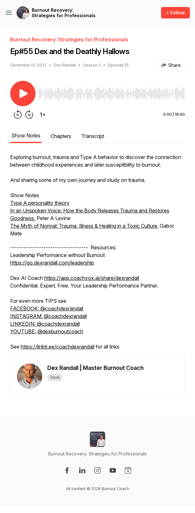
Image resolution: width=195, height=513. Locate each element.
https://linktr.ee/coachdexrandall (57, 346)
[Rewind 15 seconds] (17, 114)
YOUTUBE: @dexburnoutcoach (46, 331)
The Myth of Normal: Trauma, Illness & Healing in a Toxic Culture (83, 226)
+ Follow (175, 12)
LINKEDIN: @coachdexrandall (45, 324)
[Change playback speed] (42, 114)
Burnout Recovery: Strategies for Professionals (64, 12)
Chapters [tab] (60, 136)
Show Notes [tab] (25, 135)
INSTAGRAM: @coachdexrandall (48, 316)
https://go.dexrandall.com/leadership (52, 263)
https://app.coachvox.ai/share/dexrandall (91, 278)
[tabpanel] (97, 255)
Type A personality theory (40, 203)
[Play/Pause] (23, 93)
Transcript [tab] (92, 136)
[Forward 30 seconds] (29, 114)
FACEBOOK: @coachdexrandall (46, 308)
